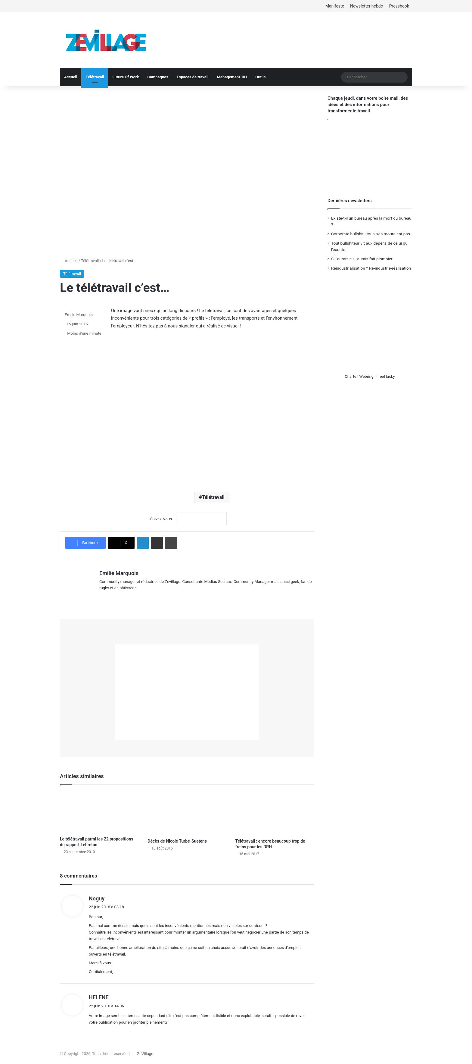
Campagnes (157, 77)
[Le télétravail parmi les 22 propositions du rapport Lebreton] (99, 811)
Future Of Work (126, 77)
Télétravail (94, 77)
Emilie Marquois (79, 314)
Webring (366, 376)
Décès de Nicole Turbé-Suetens (177, 840)
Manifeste (334, 6)
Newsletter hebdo (366, 6)
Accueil (70, 77)
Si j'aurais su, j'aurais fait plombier (362, 258)
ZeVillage (145, 1053)
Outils (260, 77)
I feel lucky (386, 376)
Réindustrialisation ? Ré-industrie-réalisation (371, 268)
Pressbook (399, 6)
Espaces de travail (193, 77)
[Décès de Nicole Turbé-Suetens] (187, 812)
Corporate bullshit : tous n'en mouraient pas (370, 233)
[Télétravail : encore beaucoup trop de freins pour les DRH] (274, 812)
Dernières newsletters (350, 200)
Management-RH (232, 77)
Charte (350, 376)
